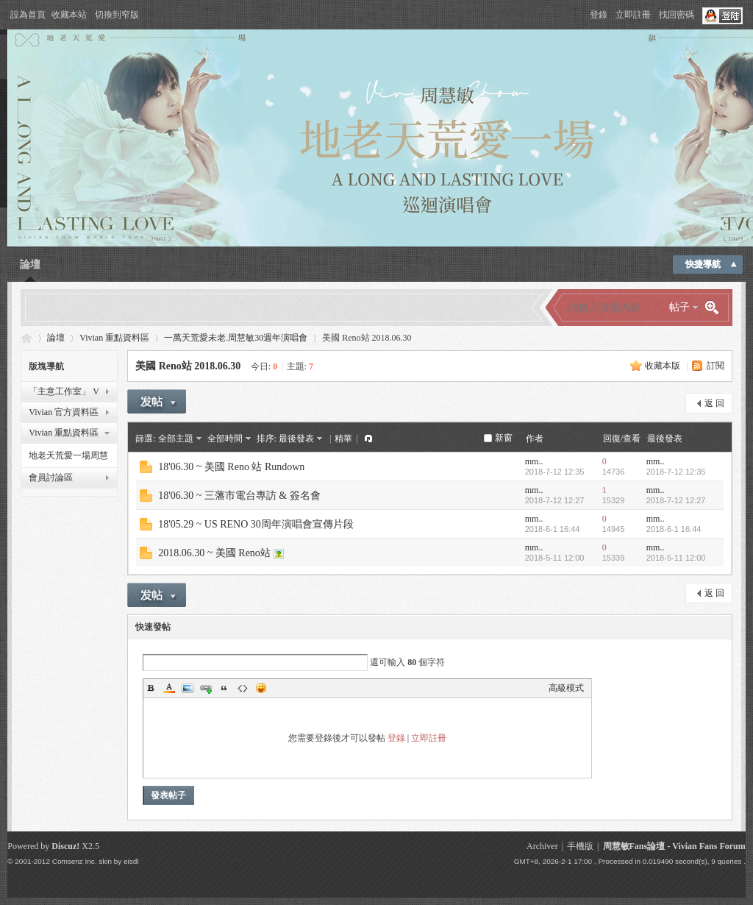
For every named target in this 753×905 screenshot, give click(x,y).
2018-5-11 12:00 (676, 557)
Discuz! (65, 846)
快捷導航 (703, 264)
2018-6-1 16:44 (674, 529)
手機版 (580, 846)
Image (187, 688)
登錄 (598, 15)
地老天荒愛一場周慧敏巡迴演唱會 (68, 457)
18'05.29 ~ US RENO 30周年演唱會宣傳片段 (256, 524)
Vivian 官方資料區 (64, 412)
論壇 (30, 264)
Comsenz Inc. (74, 861)
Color (169, 688)
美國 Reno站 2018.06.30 (187, 366)
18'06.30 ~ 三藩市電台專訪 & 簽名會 (239, 495)
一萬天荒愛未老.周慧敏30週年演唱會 (235, 338)
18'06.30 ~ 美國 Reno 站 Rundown (231, 466)
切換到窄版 (117, 15)
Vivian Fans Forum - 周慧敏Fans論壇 (26, 338)
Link (206, 688)
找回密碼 (676, 15)
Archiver (542, 846)
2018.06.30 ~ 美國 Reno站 (214, 552)
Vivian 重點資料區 (114, 338)
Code (242, 688)
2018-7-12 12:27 (676, 500)
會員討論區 (51, 477)
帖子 (679, 307)
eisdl (131, 861)
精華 (343, 438)
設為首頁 (28, 15)
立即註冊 (633, 15)
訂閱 (715, 366)
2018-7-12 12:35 (676, 471)
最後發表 (296, 438)
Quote (224, 688)
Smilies (261, 688)
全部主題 (175, 438)
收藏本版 (662, 366)
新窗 (504, 438)
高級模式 (566, 688)
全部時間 (225, 438)
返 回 (714, 403)
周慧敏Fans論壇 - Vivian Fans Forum (674, 846)
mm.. (534, 461)
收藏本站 (69, 15)
